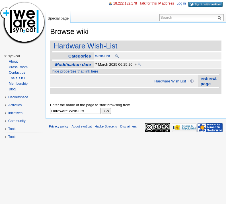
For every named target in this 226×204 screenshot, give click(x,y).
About (13, 61)
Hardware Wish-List (85, 46)
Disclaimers (128, 126)
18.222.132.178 (125, 3)
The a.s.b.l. (17, 78)
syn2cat (14, 56)
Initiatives (15, 113)
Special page (58, 18)
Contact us (17, 73)
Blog (12, 89)
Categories (79, 56)
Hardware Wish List (170, 81)
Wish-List (102, 56)
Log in (181, 3)
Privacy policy (58, 126)
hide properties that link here (75, 71)
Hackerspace (18, 97)
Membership (18, 84)
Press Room (18, 67)
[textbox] (75, 111)
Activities (15, 105)
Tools (12, 129)
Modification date (73, 64)
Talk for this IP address (156, 3)
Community (17, 121)
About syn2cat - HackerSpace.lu (94, 126)
